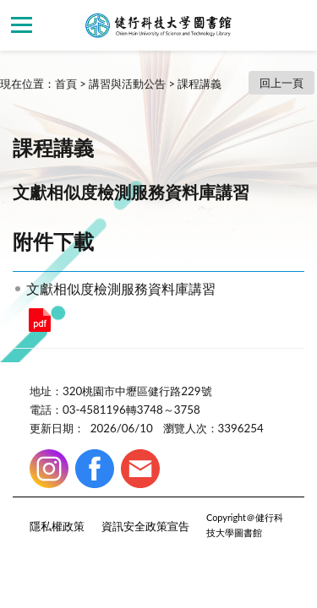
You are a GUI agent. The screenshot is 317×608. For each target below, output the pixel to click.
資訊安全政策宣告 (145, 526)
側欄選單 (21, 25)
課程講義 (199, 83)
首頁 (66, 83)
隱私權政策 (57, 526)
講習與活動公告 (127, 83)
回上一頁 (281, 83)
